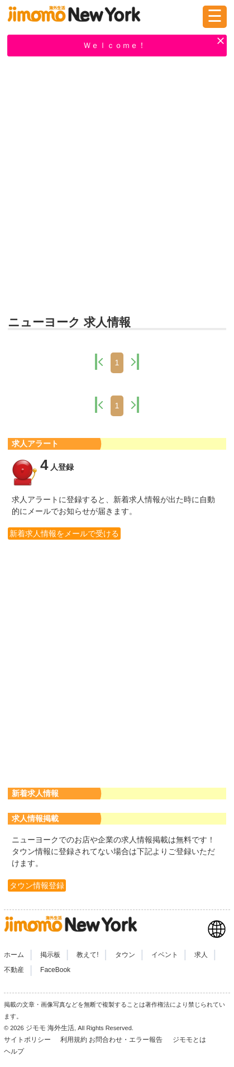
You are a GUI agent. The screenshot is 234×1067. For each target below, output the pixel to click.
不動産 (14, 970)
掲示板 (50, 955)
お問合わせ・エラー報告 (126, 1040)
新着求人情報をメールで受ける (64, 533)
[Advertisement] (117, 187)
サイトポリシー (28, 1040)
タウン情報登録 (36, 885)
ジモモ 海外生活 (50, 1028)
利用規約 (73, 1040)
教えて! (87, 955)
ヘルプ (14, 1051)
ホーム (14, 955)
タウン (125, 955)
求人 (201, 955)
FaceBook (55, 970)
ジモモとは (190, 1040)
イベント (164, 955)
